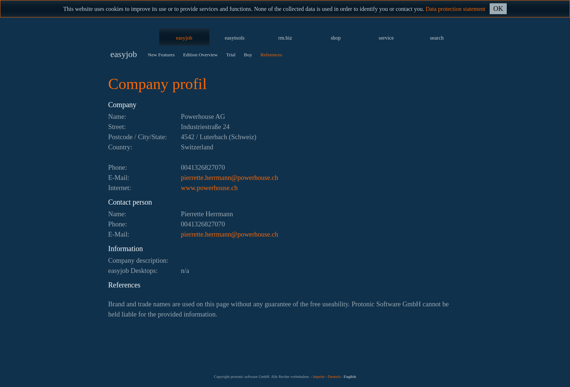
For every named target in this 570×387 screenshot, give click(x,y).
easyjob (184, 38)
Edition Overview (200, 54)
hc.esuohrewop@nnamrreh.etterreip (229, 177)
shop (336, 38)
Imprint (319, 377)
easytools (235, 38)
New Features (161, 54)
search (436, 38)
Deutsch (334, 377)
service (386, 38)
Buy (248, 54)
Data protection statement (455, 9)
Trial (230, 54)
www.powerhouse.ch (209, 188)
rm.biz (285, 38)
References (271, 54)
